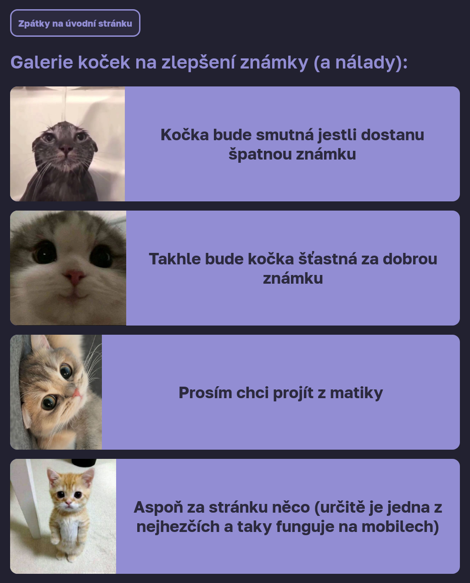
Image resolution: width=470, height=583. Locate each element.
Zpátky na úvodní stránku (75, 23)
